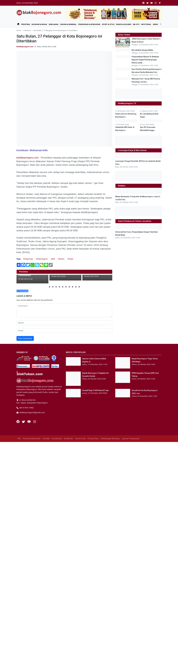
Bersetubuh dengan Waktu (142, 50)
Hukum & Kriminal (68, 24)
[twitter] (147, 3)
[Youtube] (29, 421)
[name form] (64, 322)
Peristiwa (25, 24)
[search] (160, 24)
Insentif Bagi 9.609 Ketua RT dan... (96, 390)
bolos (61, 258)
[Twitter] (23, 421)
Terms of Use (80, 439)
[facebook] (143, 3)
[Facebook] (18, 421)
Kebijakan (53, 24)
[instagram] (156, 3)
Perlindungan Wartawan (110, 439)
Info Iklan (46, 439)
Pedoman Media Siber (32, 439)
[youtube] (151, 3)
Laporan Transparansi (130, 439)
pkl (53, 258)
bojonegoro (42, 258)
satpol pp (29, 258)
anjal (71, 258)
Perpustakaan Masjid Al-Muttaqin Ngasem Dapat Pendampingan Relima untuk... (145, 69)
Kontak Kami (57, 439)
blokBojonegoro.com (24, 46)
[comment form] (64, 310)
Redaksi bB (68, 439)
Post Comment (25, 338)
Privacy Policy (93, 439)
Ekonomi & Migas (39, 24)
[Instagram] (34, 421)
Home (18, 30)
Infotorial (146, 24)
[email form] (64, 330)
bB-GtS (136, 24)
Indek (155, 24)
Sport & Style (108, 24)
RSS (19, 439)
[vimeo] (160, 3)
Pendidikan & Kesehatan (89, 24)
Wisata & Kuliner (123, 24)
